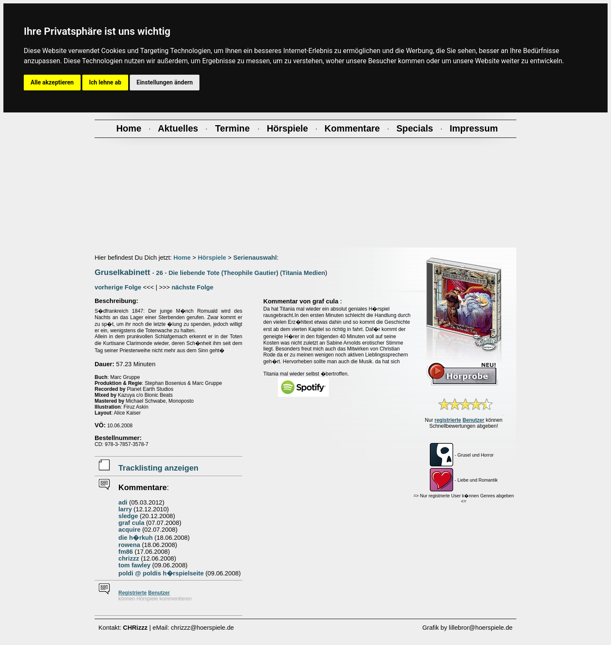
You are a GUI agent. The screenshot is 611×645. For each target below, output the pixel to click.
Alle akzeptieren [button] (52, 82)
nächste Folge (192, 287)
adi (122, 502)
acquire (129, 529)
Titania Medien (303, 272)
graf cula (131, 522)
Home (182, 257)
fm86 (125, 551)
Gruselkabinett (122, 272)
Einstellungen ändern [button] (165, 82)
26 (159, 272)
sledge (128, 516)
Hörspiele (212, 257)
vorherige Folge (118, 287)
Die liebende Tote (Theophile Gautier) (223, 272)
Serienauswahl (255, 257)
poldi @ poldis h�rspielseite (161, 573)
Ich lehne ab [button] (105, 82)
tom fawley (134, 565)
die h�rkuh (135, 537)
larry (125, 509)
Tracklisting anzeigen (158, 467)
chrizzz (128, 558)
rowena (129, 544)
